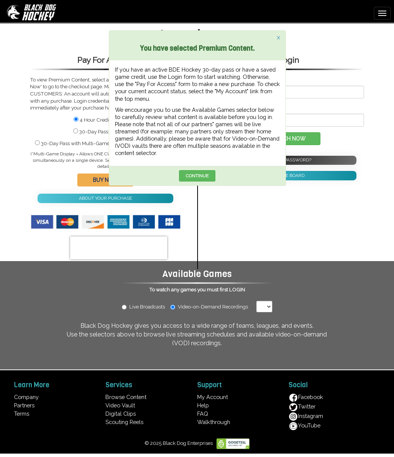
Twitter (302, 406)
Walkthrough (213, 422)
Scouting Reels (124, 422)
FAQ (202, 413)
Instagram (306, 416)
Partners (24, 405)
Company (26, 397)
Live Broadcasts (143, 307)
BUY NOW (105, 180)
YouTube (304, 425)
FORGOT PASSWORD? (288, 160)
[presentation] (118, 247)
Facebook (306, 397)
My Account (212, 397)
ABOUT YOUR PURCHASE (105, 198)
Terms (21, 413)
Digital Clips (120, 413)
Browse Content (125, 397)
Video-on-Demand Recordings (212, 307)
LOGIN (237, 289)
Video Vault (120, 405)
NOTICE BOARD (288, 175)
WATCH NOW (288, 139)
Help (203, 405)
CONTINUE (197, 175)
